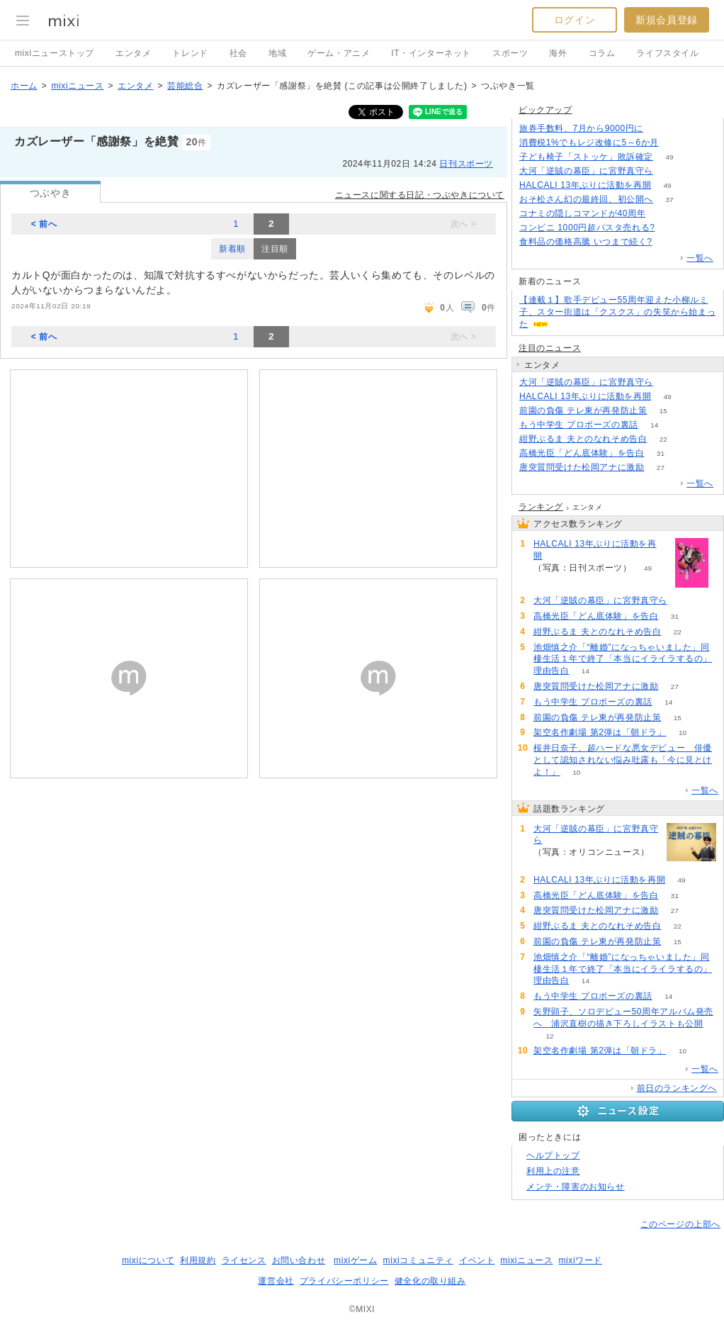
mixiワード (580, 1260)
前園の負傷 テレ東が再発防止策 (583, 410)
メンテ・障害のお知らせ (575, 1187)
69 (669, 171)
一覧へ (699, 258)
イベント (476, 1260)
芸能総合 (185, 86)
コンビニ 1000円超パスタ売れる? (587, 228)
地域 (277, 53)
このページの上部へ (680, 1224)
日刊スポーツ (466, 164)
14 (654, 425)
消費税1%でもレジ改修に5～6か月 (589, 142)
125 (662, 214)
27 (660, 467)
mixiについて (148, 1260)
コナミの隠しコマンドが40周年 (582, 213)
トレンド (190, 53)
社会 (238, 53)
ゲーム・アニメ (338, 53)
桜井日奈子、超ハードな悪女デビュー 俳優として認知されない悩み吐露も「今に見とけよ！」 (622, 760)
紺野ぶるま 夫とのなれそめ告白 (583, 439)
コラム (602, 53)
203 (671, 228)
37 (669, 199)
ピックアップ (545, 110)
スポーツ (510, 53)
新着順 (232, 249)
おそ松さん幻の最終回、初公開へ (586, 199)
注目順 (274, 249)
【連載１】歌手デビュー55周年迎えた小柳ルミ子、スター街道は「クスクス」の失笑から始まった (617, 312)
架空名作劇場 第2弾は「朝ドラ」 (600, 732)
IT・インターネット (431, 53)
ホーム (24, 86)
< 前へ (44, 224)
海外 (558, 53)
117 (660, 129)
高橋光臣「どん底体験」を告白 (581, 453)
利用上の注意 (553, 1171)
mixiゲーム (356, 1260)
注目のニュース (550, 348)
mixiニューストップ (54, 53)
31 (660, 453)
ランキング (541, 507)
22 (663, 439)
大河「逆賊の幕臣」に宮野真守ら (586, 171)
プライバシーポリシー (344, 1281)
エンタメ (133, 53)
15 (663, 411)
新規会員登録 (666, 20)
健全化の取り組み (430, 1281)
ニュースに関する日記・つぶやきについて (419, 195)
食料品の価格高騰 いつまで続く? (585, 242)
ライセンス (244, 1260)
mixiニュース (77, 86)
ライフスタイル (667, 53)
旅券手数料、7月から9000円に (581, 128)
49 (669, 157)
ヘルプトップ (553, 1155)
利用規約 (197, 1260)
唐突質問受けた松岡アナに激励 (581, 467)
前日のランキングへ (677, 1088)
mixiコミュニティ (418, 1260)
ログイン (574, 20)
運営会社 (275, 1281)
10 (682, 733)
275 (675, 143)
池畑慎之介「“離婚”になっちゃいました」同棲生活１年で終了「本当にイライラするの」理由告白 (622, 659)
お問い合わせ (299, 1260)
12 (549, 1036)
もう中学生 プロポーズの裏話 (578, 425)
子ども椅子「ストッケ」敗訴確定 (586, 157)
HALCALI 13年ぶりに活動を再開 (585, 185)
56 (668, 242)
